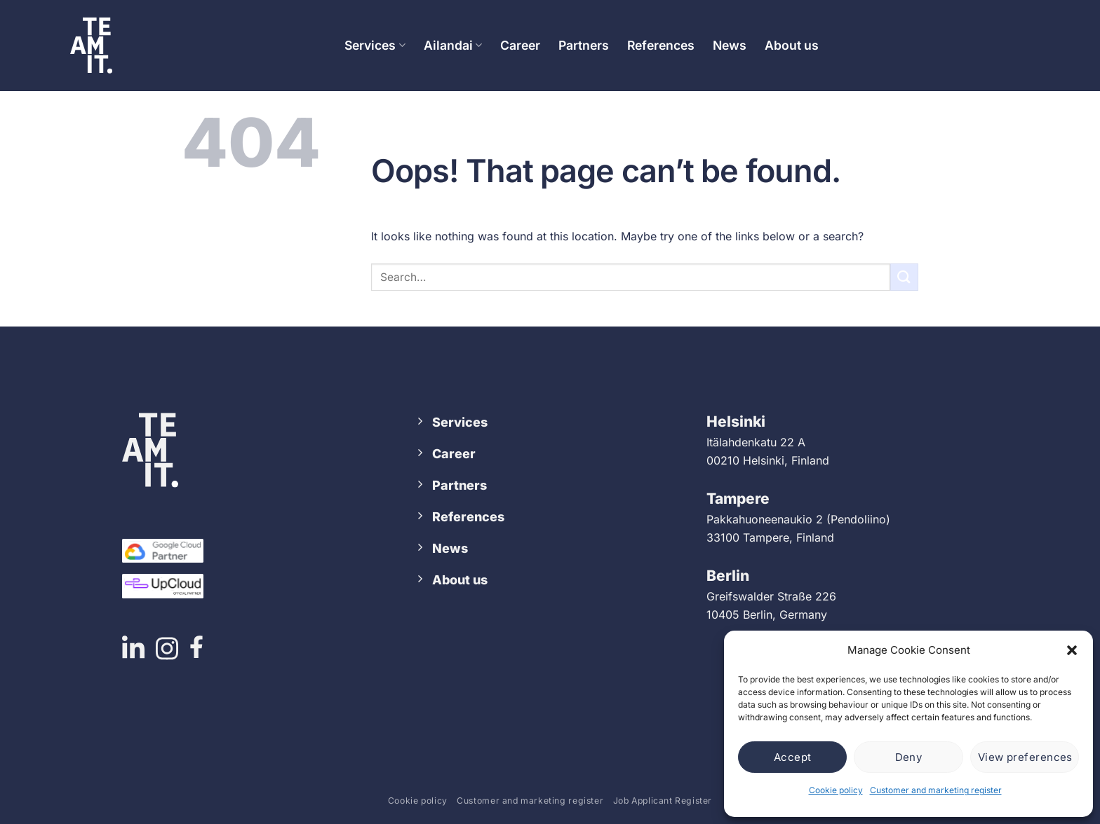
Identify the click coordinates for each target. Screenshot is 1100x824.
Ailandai (453, 45)
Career (520, 45)
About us (792, 45)
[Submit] (904, 277)
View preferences (1025, 757)
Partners (583, 45)
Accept (793, 757)
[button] (1072, 650)
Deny (909, 757)
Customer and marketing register (936, 790)
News (729, 45)
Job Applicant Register (662, 800)
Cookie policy (836, 790)
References (661, 45)
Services (374, 45)
